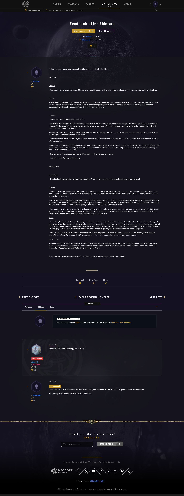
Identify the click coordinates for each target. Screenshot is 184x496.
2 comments (92, 306)
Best (53, 309)
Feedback (106, 31)
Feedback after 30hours (69, 321)
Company (73, 4)
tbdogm (89, 37)
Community (109, 4)
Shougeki (86, 41)
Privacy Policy (97, 464)
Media (127, 4)
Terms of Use (79, 464)
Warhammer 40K (83, 31)
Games (57, 4)
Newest (28, 309)
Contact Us (114, 464)
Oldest (41, 309)
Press (66, 464)
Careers (91, 4)
